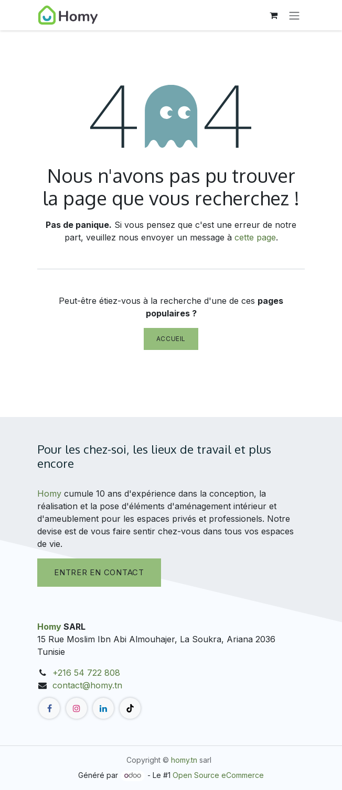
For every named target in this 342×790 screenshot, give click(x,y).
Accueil (171, 339)
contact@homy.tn (87, 685)
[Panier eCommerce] (273, 15)
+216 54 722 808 (86, 672)
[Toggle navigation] (294, 15)
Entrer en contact (99, 572)
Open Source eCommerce (218, 775)
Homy (49, 493)
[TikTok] (130, 708)
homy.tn (184, 759)
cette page (255, 237)
